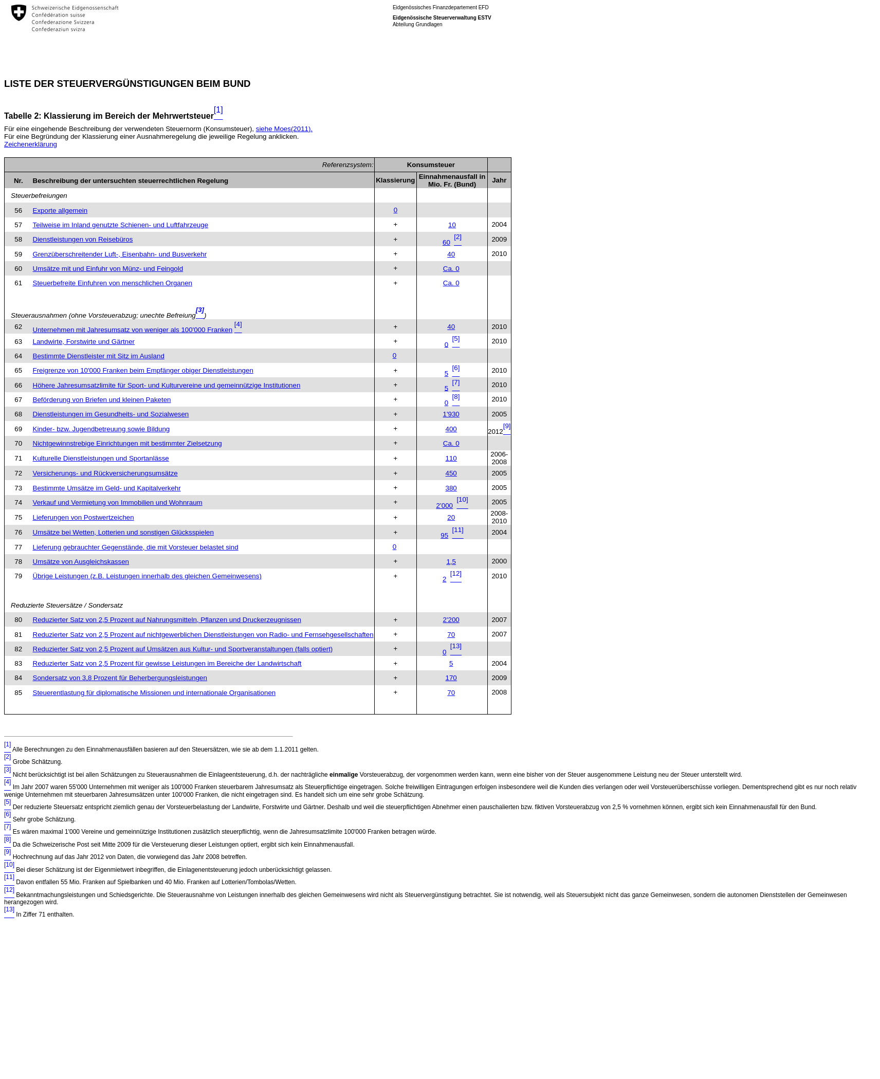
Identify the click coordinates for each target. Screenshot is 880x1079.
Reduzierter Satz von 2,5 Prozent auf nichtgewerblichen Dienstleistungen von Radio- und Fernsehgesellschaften (203, 634)
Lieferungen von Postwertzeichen (83, 517)
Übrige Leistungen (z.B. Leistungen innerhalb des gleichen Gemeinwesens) (147, 576)
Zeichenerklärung (30, 144)
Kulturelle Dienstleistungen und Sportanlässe (101, 458)
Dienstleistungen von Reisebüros (83, 239)
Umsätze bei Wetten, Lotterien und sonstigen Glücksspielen (123, 532)
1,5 (451, 561)
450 (451, 473)
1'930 (451, 414)
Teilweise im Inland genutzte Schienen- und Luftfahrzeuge (121, 225)
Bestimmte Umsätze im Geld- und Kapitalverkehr (107, 488)
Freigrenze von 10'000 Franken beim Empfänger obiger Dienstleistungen (143, 370)
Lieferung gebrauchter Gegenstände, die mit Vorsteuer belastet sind (136, 547)
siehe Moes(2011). (284, 129)
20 (451, 517)
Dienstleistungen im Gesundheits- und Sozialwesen (111, 414)
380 (451, 488)
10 (452, 225)
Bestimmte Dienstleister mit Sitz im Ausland (98, 356)
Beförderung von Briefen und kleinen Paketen (102, 400)
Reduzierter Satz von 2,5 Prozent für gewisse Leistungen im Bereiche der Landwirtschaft (167, 663)
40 (451, 254)
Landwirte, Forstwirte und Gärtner (84, 341)
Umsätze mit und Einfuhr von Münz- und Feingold (108, 268)
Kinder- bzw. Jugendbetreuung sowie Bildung (101, 429)
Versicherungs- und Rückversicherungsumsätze (105, 473)
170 (451, 678)
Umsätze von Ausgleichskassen (81, 561)
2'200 (451, 620)
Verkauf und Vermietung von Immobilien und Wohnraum (118, 502)
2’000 (444, 505)
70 (451, 634)
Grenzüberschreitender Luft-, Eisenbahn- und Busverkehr (120, 254)
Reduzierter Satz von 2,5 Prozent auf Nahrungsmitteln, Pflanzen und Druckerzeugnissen (167, 620)
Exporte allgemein (60, 210)
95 (444, 535)
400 (451, 429)
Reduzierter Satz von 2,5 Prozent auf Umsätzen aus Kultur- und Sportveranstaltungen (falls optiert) (183, 649)
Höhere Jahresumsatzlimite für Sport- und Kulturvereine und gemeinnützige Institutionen (167, 385)
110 (451, 458)
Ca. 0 (451, 268)
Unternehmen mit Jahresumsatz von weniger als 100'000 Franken (133, 330)
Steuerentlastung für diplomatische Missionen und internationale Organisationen (154, 693)
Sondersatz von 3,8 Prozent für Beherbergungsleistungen (120, 678)
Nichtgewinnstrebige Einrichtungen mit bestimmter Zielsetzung (127, 443)
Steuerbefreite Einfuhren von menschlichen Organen (112, 283)
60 (446, 242)
